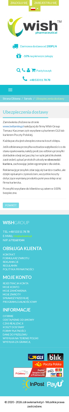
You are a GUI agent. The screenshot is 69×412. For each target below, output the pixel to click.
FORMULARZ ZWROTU (16, 258)
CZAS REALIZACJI (13, 323)
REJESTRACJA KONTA (16, 283)
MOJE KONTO (11, 287)
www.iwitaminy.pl (13, 126)
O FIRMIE (8, 316)
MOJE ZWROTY (12, 294)
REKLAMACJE (10, 261)
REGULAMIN (10, 265)
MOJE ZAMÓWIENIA (14, 290)
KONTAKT (9, 254)
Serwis (28, 98)
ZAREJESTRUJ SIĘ (45, 2)
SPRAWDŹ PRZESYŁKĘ (16, 298)
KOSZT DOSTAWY (13, 327)
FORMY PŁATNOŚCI (14, 330)
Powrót (11, 205)
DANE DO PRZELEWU (15, 334)
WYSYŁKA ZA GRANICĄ (16, 341)
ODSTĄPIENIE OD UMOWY (18, 319)
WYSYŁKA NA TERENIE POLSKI (20, 338)
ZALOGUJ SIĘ (19, 2)
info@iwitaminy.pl (22, 236)
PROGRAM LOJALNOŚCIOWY (20, 301)
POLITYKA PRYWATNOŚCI (18, 269)
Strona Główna (11, 98)
